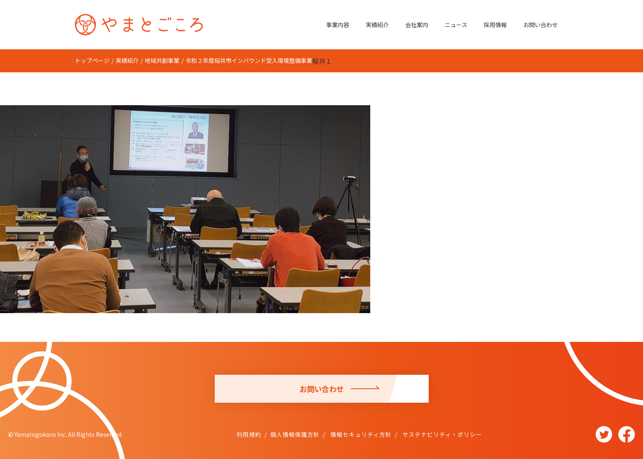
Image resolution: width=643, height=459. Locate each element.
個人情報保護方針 (295, 434)
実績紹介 (377, 25)
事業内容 (337, 25)
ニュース (456, 25)
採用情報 (495, 25)
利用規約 (249, 434)
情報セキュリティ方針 (360, 434)
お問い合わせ (540, 25)
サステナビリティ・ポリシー (441, 434)
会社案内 (416, 25)
